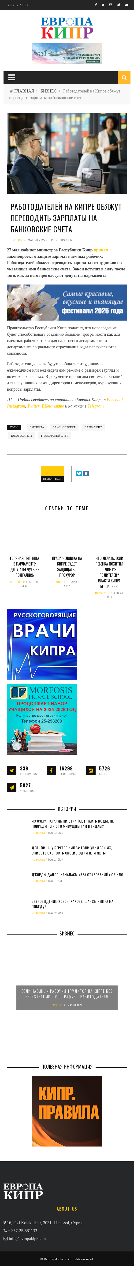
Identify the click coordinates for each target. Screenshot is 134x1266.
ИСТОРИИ (102, 593)
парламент (93, 427)
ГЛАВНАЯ (24, 91)
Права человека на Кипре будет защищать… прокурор (67, 566)
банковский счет (54, 435)
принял (101, 250)
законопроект (64, 427)
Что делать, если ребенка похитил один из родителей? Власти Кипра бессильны (109, 572)
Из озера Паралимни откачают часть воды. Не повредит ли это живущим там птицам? (73, 823)
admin (62, 1259)
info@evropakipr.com (27, 1238)
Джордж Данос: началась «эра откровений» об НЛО (77, 874)
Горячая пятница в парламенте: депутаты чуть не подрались (24, 566)
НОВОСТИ (17, 582)
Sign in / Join (18, 5)
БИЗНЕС (48, 91)
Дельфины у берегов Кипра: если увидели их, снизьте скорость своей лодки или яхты (72, 850)
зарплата (37, 427)
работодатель (21, 435)
